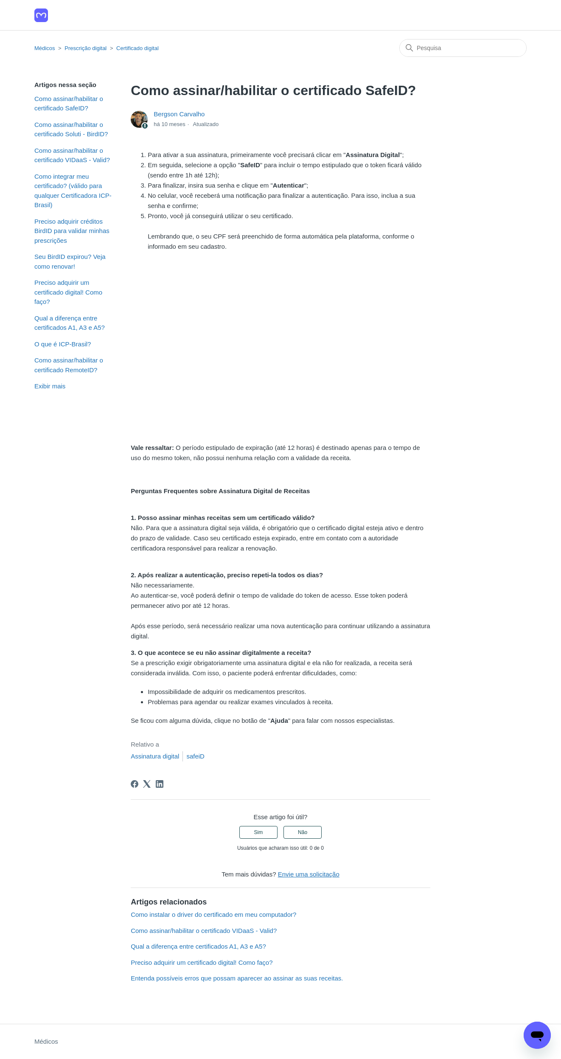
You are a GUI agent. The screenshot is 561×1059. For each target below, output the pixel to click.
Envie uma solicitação (308, 874)
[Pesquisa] (463, 47)
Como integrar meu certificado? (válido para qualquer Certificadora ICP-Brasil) (73, 191)
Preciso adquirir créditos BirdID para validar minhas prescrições (71, 231)
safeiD (195, 756)
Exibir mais (49, 386)
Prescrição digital (86, 48)
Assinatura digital (155, 756)
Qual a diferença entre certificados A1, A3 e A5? (69, 323)
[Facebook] (134, 784)
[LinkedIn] (159, 784)
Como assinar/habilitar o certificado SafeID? (68, 103)
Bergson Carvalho (179, 114)
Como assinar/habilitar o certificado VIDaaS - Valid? (72, 155)
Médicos (44, 48)
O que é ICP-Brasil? (62, 344)
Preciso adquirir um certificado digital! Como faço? (68, 292)
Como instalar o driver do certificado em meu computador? (213, 914)
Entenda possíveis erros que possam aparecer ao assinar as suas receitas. (237, 978)
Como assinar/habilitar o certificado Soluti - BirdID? (71, 129)
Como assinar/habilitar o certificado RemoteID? (68, 365)
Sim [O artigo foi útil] (258, 832)
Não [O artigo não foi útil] (302, 832)
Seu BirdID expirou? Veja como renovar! (70, 261)
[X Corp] (147, 784)
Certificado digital (137, 48)
